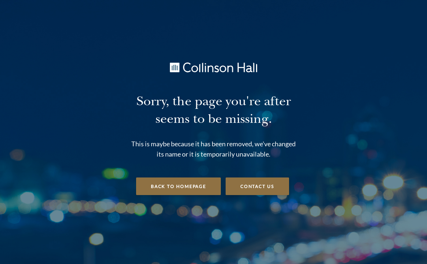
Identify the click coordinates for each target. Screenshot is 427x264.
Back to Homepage (178, 186)
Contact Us (257, 186)
